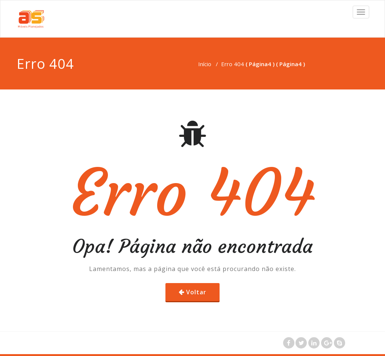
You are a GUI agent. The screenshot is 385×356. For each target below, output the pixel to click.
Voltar (196, 292)
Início (204, 64)
